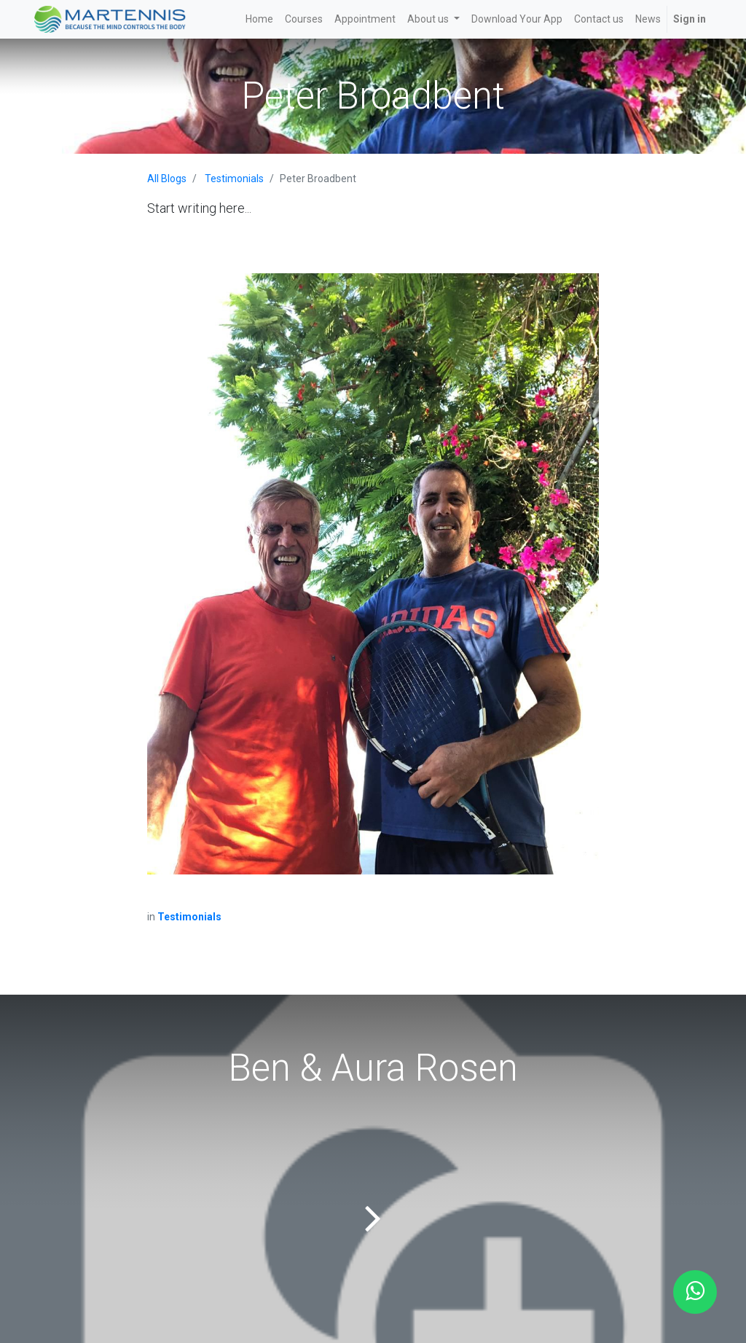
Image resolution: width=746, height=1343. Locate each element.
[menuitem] (259, 19)
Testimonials (234, 178)
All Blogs (166, 178)
